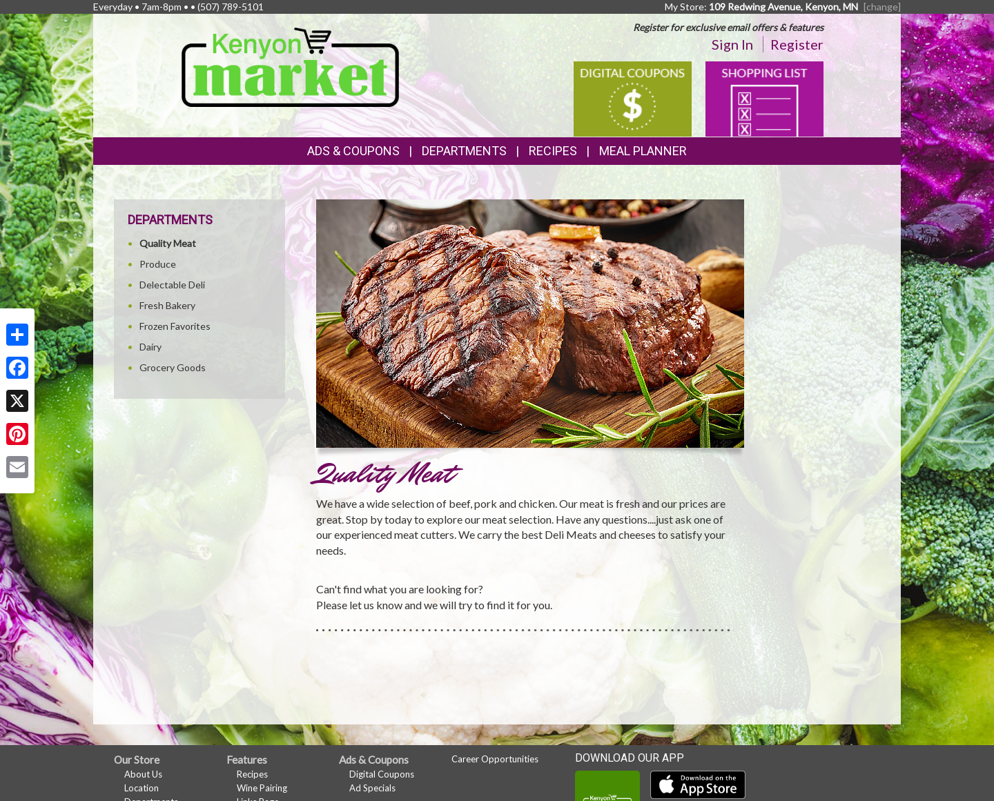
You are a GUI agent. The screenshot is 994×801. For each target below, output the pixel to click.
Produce (157, 264)
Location (141, 787)
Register (797, 44)
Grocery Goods (172, 367)
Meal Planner (643, 151)
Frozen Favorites (175, 326)
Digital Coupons (381, 774)
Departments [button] (464, 151)
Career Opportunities (494, 758)
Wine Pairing (262, 787)
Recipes (553, 151)
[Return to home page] (290, 66)
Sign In (732, 44)
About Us (143, 774)
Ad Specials (372, 787)
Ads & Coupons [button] (353, 151)
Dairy (150, 347)
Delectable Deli (172, 284)
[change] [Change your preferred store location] (882, 6)
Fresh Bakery (167, 305)
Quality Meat (167, 243)
